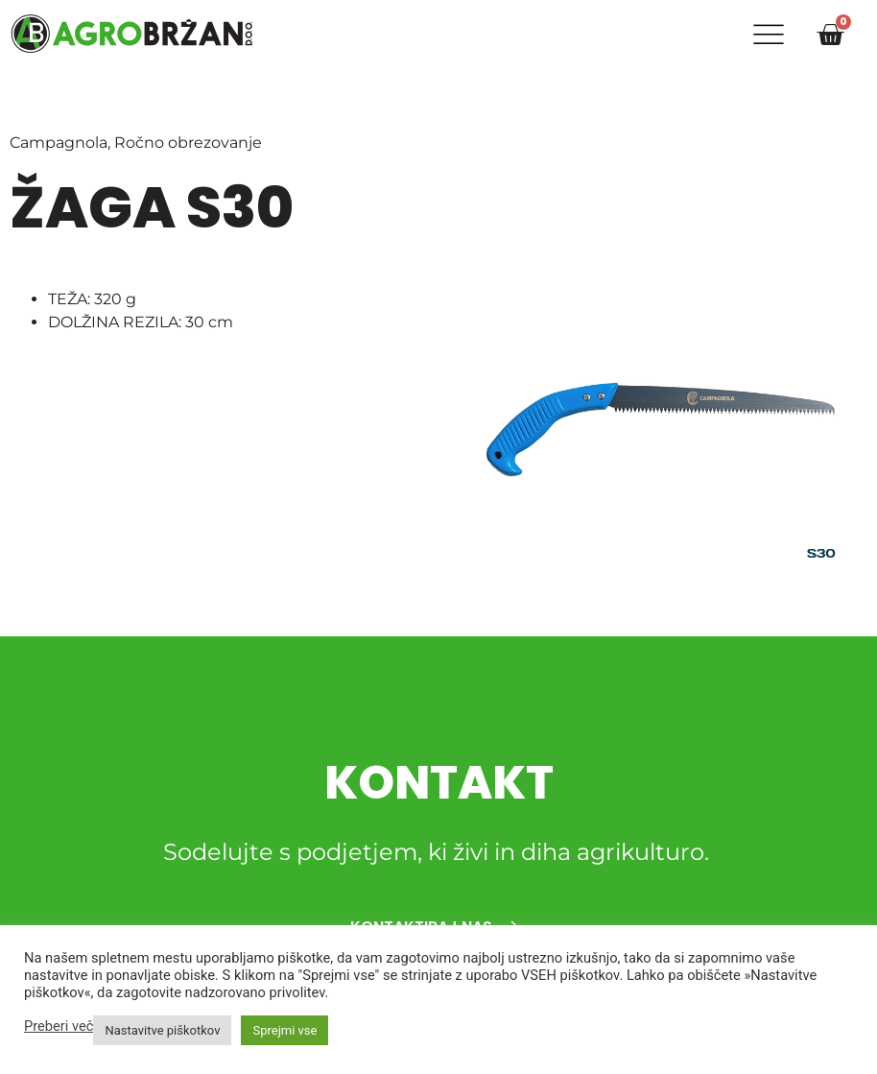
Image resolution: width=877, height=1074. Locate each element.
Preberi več (58, 1026)
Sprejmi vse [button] (284, 1030)
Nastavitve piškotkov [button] (162, 1030)
